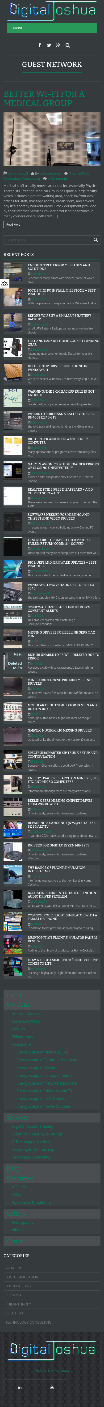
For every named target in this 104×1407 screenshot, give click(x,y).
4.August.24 (38, 924)
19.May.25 (37, 735)
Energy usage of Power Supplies (44, 1106)
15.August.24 (39, 901)
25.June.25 (37, 689)
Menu (17, 28)
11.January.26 (39, 448)
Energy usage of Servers (37, 1067)
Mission (18, 1029)
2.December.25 (40, 548)
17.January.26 (39, 400)
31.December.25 (41, 473)
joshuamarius (50, 173)
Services (18, 1117)
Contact (17, 1241)
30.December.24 (41, 831)
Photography (22, 1222)
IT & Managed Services (31, 1141)
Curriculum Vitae (26, 1021)
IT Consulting (79, 173)
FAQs (16, 1194)
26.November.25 (41, 571)
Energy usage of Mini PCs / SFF (43, 1052)
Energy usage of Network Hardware (47, 1083)
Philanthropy (22, 1036)
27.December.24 (41, 850)
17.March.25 (38, 809)
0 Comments (57, 178)
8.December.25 (40, 498)
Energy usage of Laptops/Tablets (44, 1075)
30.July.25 (37, 616)
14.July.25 (36, 663)
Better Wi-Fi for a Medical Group (44, 99)
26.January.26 (39, 349)
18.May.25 (37, 761)
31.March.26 (38, 274)
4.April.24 (37, 946)
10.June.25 (37, 714)
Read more (13, 224)
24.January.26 (39, 375)
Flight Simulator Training (32, 1126)
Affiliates (19, 1186)
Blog (13, 1168)
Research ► (22, 1044)
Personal (14, 1295)
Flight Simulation (21, 1277)
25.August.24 (39, 876)
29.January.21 (18, 173)
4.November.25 (40, 593)
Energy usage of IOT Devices (41, 1098)
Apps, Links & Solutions (31, 1202)
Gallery (16, 1213)
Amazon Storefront (28, 1013)
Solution (14, 1313)
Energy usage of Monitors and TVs (45, 1090)
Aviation (13, 1268)
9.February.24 (39, 969)
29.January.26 (39, 324)
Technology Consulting (22, 178)
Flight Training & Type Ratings (37, 1134)
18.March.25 (38, 787)
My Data (18, 1004)
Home (15, 995)
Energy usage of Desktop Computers (47, 1059)
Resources (20, 1178)
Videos (17, 1230)
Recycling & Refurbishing (33, 1149)
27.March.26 (39, 299)
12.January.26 (39, 422)
